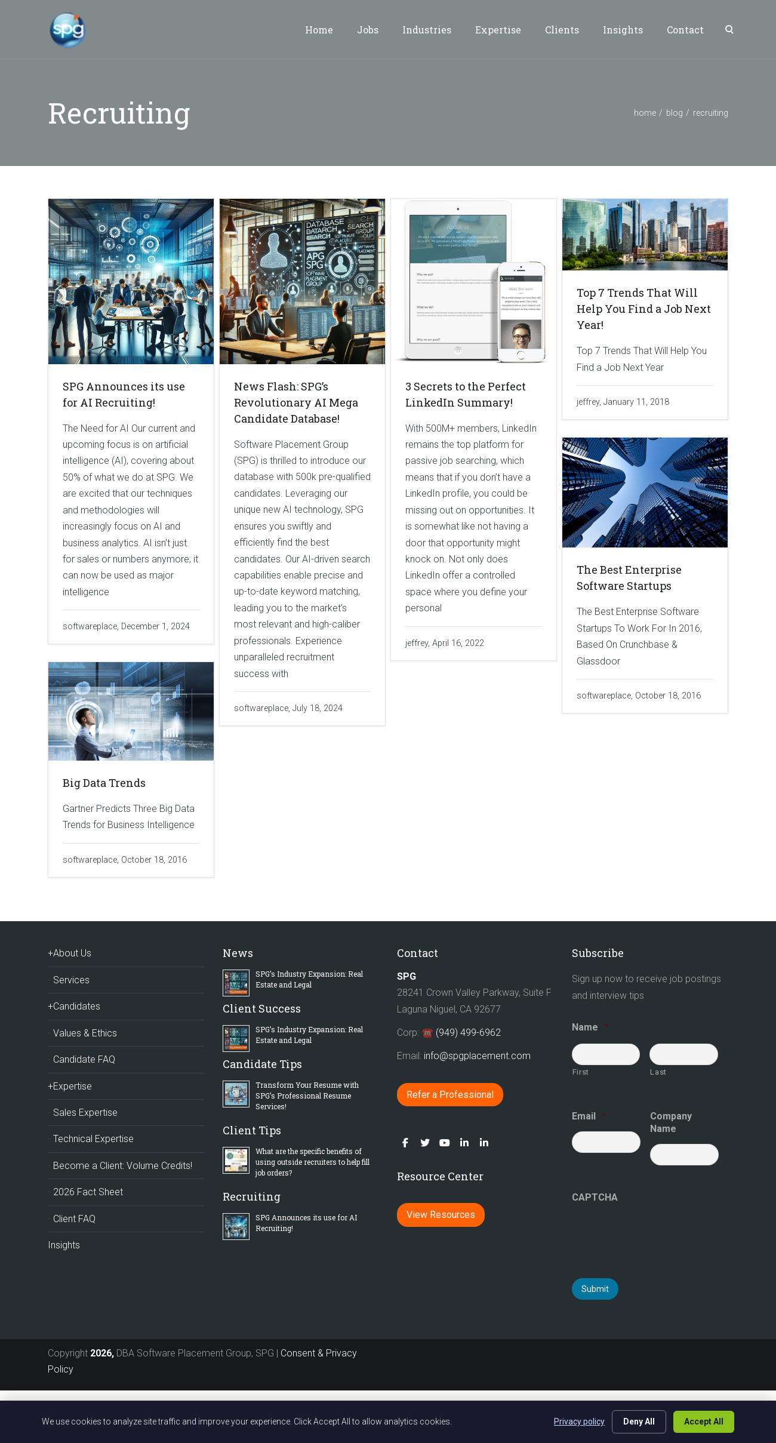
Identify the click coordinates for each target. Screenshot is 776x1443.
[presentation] (662, 1236)
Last (658, 1071)
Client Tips (252, 1130)
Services (71, 980)
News (238, 953)
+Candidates (74, 1006)
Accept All (703, 1421)
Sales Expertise (85, 1112)
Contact (685, 29)
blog (674, 113)
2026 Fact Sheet (88, 1192)
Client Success (262, 1008)
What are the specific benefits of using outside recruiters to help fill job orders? (312, 1161)
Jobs (367, 29)
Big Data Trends (104, 783)
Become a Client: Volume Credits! (122, 1165)
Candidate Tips (262, 1064)
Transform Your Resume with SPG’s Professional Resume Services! (307, 1095)
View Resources (441, 1214)
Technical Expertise (93, 1138)
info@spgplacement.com (478, 1056)
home (645, 113)
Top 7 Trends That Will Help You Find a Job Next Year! (644, 308)
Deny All (639, 1421)
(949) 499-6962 (468, 1032)
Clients (562, 29)
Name (590, 1027)
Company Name (671, 1122)
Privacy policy (579, 1421)
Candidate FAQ (84, 1059)
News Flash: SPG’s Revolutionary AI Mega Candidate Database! (296, 402)
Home (319, 29)
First (580, 1071)
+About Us (69, 953)
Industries (426, 29)
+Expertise (70, 1086)
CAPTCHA (595, 1197)
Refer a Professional (450, 1094)
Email (589, 1116)
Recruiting (252, 1196)
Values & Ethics (85, 1033)
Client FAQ (74, 1218)
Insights (623, 29)
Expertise (498, 29)
